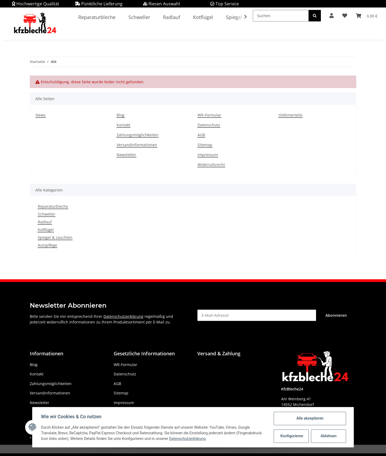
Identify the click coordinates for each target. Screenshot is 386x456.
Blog (120, 115)
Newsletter (126, 154)
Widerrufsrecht (211, 164)
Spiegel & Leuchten (55, 237)
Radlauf (45, 221)
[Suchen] (281, 15)
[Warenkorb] (366, 16)
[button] (331, 16)
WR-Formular (209, 115)
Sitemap (205, 144)
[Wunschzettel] (344, 16)
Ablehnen (328, 436)
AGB (201, 134)
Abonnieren (336, 315)
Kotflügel (46, 229)
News (41, 115)
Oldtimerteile (290, 115)
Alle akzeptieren (309, 418)
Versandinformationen (137, 144)
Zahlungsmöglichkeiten (137, 134)
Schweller (46, 214)
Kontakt (123, 124)
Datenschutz (209, 124)
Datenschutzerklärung (123, 316)
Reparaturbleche (53, 206)
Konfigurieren (291, 436)
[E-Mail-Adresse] (256, 315)
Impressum (208, 154)
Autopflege (47, 245)
